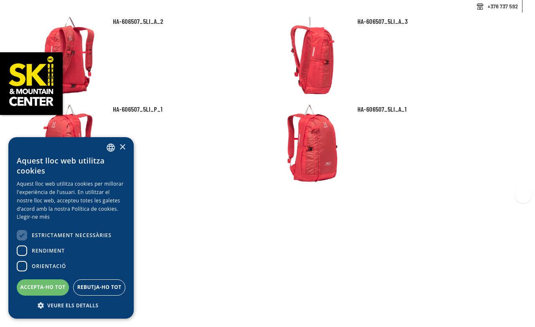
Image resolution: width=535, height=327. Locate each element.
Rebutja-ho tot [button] (99, 287)
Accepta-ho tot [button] (43, 287)
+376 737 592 (502, 6)
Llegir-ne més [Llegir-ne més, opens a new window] (33, 216)
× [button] (122, 147)
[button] (71, 305)
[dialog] (71, 228)
